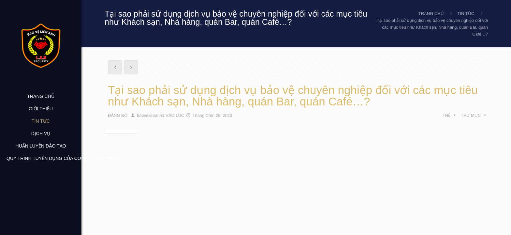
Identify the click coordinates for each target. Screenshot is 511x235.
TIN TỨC (466, 13)
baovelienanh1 (151, 115)
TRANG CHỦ (431, 13)
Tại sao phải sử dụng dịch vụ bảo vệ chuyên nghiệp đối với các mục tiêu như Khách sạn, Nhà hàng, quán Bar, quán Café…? (432, 27)
